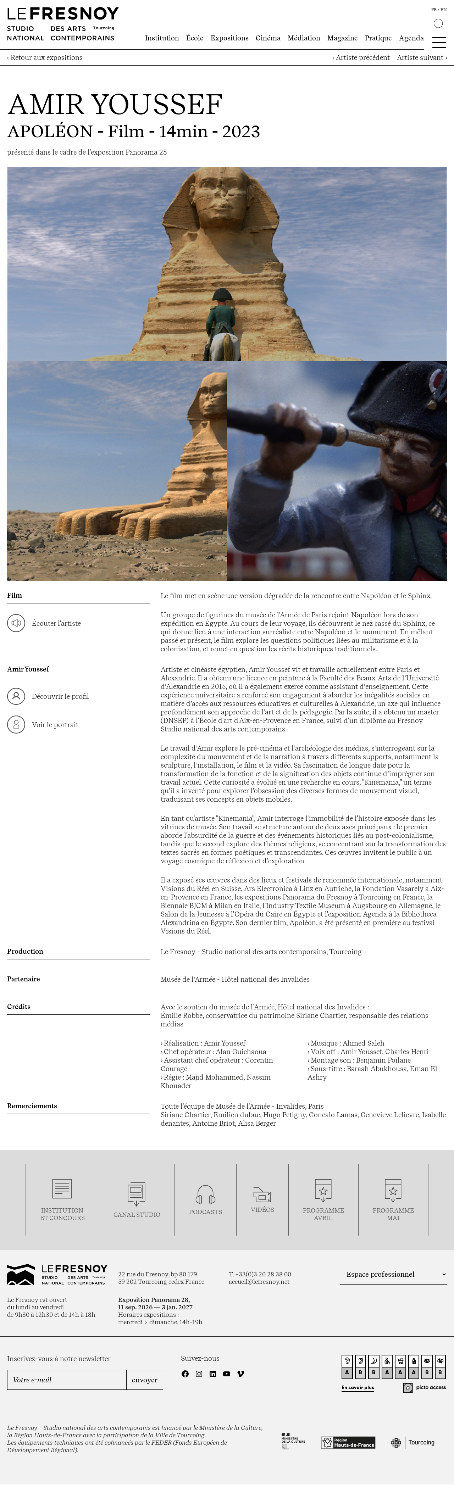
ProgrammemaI (393, 1214)
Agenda (411, 38)
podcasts (205, 1211)
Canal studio (137, 1214)
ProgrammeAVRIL (323, 1214)
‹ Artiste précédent (361, 57)
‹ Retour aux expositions (45, 57)
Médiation (304, 38)
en (444, 9)
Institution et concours (62, 1214)
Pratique (378, 38)
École (195, 38)
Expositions (230, 38)
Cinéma (268, 38)
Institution (162, 38)
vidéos (262, 1209)
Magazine (342, 38)
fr (434, 9)
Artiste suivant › (422, 57)
